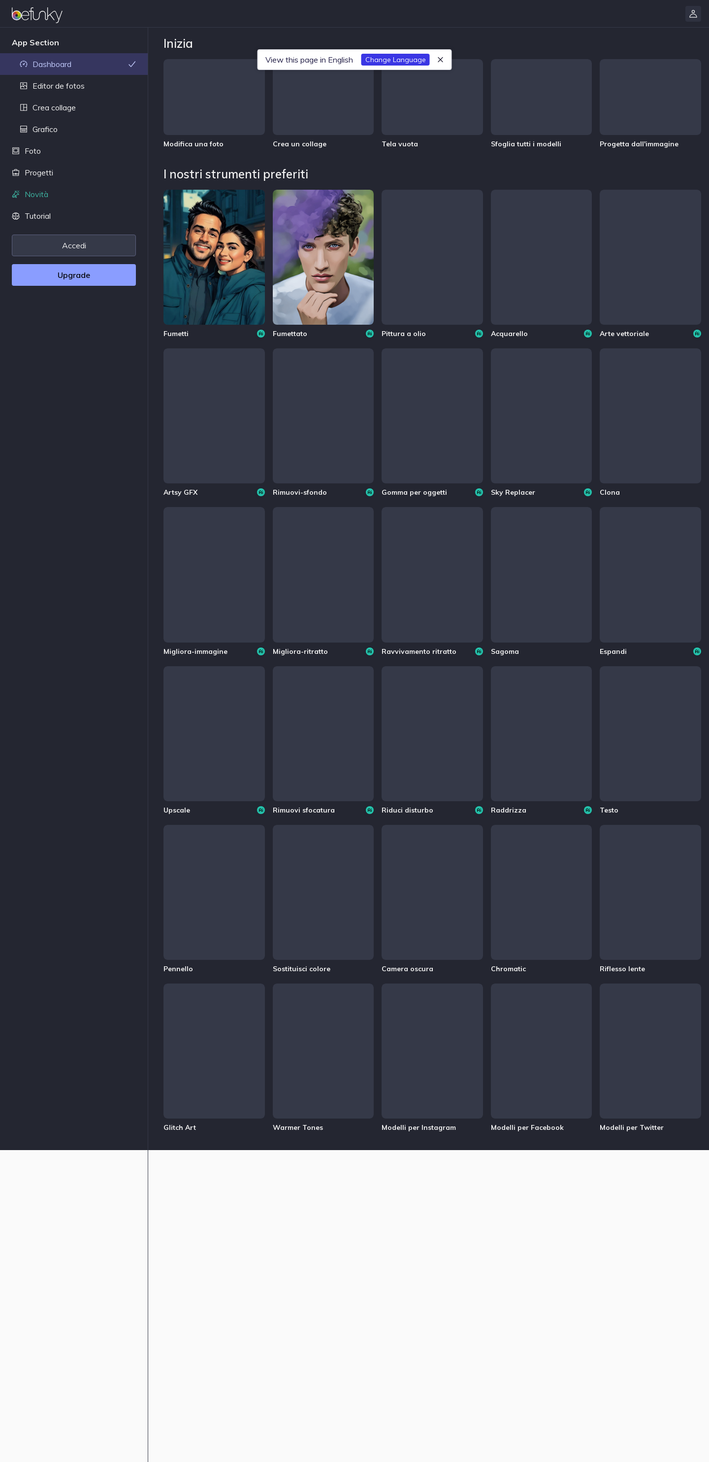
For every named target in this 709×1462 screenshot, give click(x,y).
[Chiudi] (441, 60)
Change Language (395, 59)
